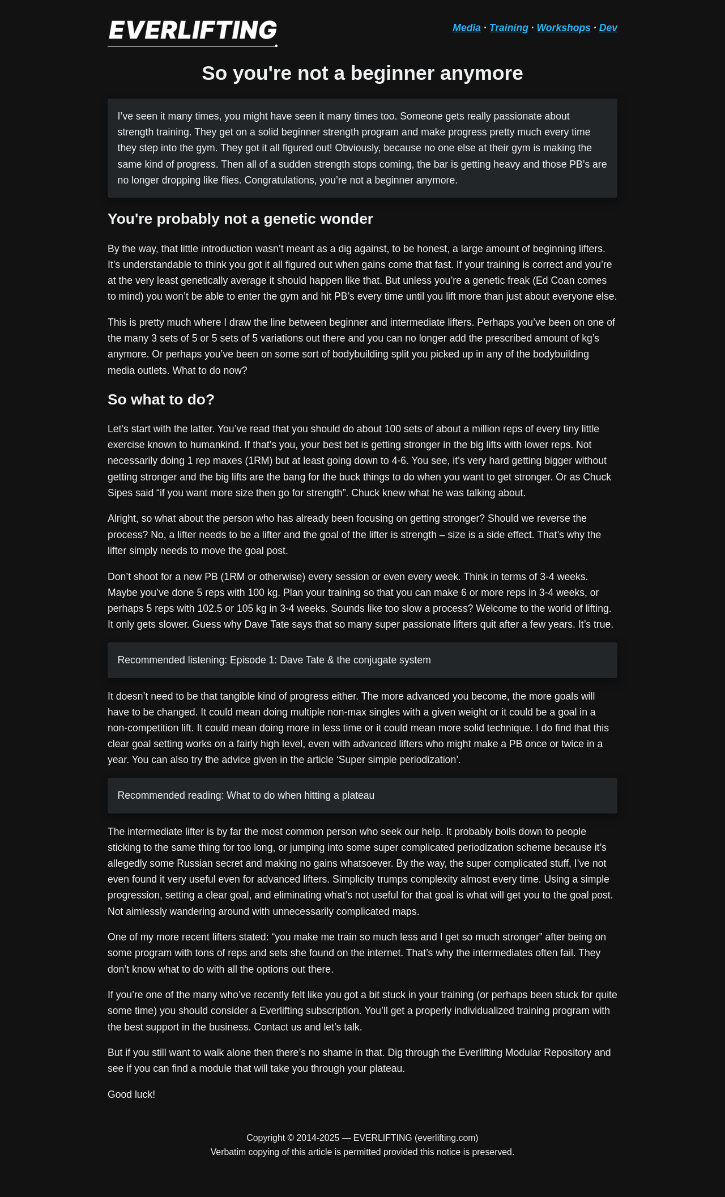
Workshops (564, 27)
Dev (608, 27)
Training (508, 27)
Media (467, 27)
